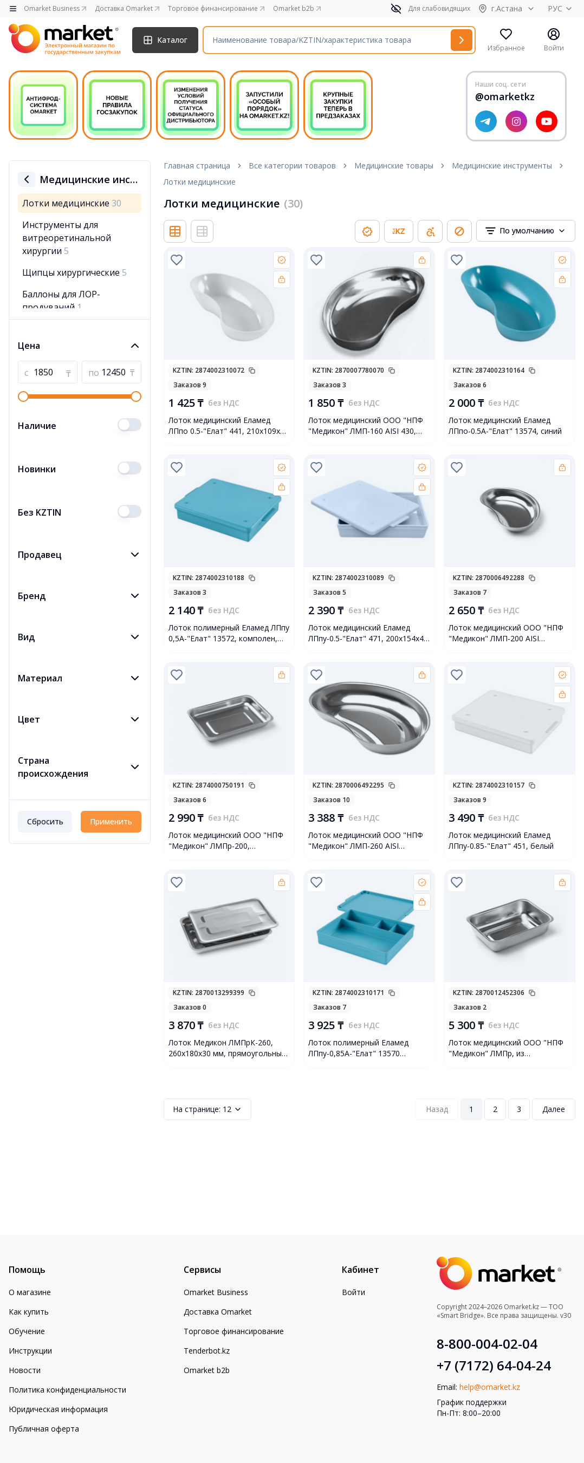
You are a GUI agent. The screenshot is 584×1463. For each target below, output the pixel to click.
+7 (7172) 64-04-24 (494, 1365)
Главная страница (197, 165)
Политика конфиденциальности (67, 1389)
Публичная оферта (44, 1428)
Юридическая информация (58, 1409)
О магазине (30, 1292)
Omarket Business (216, 1292)
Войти (353, 1292)
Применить (111, 821)
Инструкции (30, 1350)
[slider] (23, 396)
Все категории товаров (292, 165)
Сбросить (45, 821)
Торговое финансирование (234, 1331)
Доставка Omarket (218, 1311)
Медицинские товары (393, 165)
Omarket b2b (207, 1370)
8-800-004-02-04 (487, 1344)
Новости (25, 1370)
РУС (561, 8)
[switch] (129, 424)
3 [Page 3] (519, 1109)
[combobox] (525, 231)
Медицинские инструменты (502, 165)
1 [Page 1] (471, 1109)
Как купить (29, 1311)
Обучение (27, 1331)
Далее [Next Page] (553, 1109)
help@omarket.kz (489, 1387)
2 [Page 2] (495, 1109)
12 (207, 1109)
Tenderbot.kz (207, 1350)
